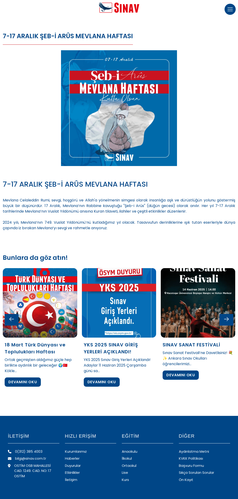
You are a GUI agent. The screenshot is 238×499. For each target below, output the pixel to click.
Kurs (125, 479)
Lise (125, 472)
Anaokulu (129, 451)
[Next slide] (226, 320)
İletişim (71, 479)
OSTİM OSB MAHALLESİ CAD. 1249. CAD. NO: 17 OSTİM (29, 470)
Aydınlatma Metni (194, 451)
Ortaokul (129, 465)
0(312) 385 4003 (25, 451)
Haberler (72, 458)
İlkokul (127, 458)
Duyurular (73, 465)
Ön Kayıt (186, 479)
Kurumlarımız (76, 451)
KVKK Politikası (191, 458)
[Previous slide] (12, 320)
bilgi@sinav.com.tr (27, 458)
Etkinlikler (72, 472)
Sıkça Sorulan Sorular (196, 472)
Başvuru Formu (191, 465)
